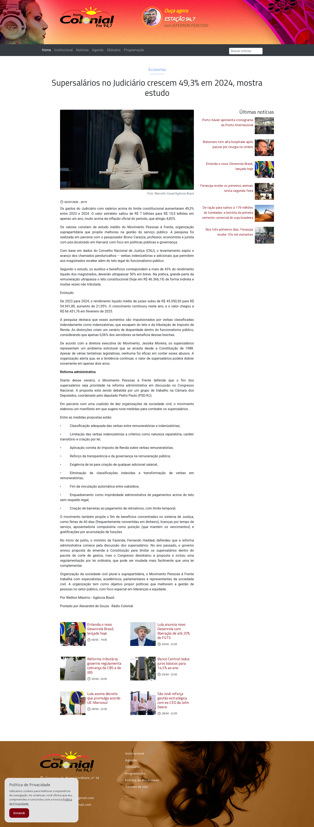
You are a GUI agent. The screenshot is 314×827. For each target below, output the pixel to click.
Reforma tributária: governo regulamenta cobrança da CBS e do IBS (104, 665)
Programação (134, 50)
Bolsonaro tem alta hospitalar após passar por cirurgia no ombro (228, 144)
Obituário (114, 50)
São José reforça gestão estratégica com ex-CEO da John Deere (173, 700)
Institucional (63, 50)
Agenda (97, 50)
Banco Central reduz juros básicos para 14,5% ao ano (173, 663)
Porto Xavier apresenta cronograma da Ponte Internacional (227, 122)
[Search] (246, 51)
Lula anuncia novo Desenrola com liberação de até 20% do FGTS (173, 631)
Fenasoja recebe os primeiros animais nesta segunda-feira (226, 188)
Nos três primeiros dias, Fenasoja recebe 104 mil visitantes (229, 232)
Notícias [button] (82, 50)
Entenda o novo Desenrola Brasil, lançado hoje (100, 629)
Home (47, 50)
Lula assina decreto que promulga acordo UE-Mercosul (103, 698)
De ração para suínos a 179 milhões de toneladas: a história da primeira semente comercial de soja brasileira (227, 212)
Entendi (19, 813)
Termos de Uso (136, 787)
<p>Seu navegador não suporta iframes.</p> (186, 33)
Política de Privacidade (142, 780)
